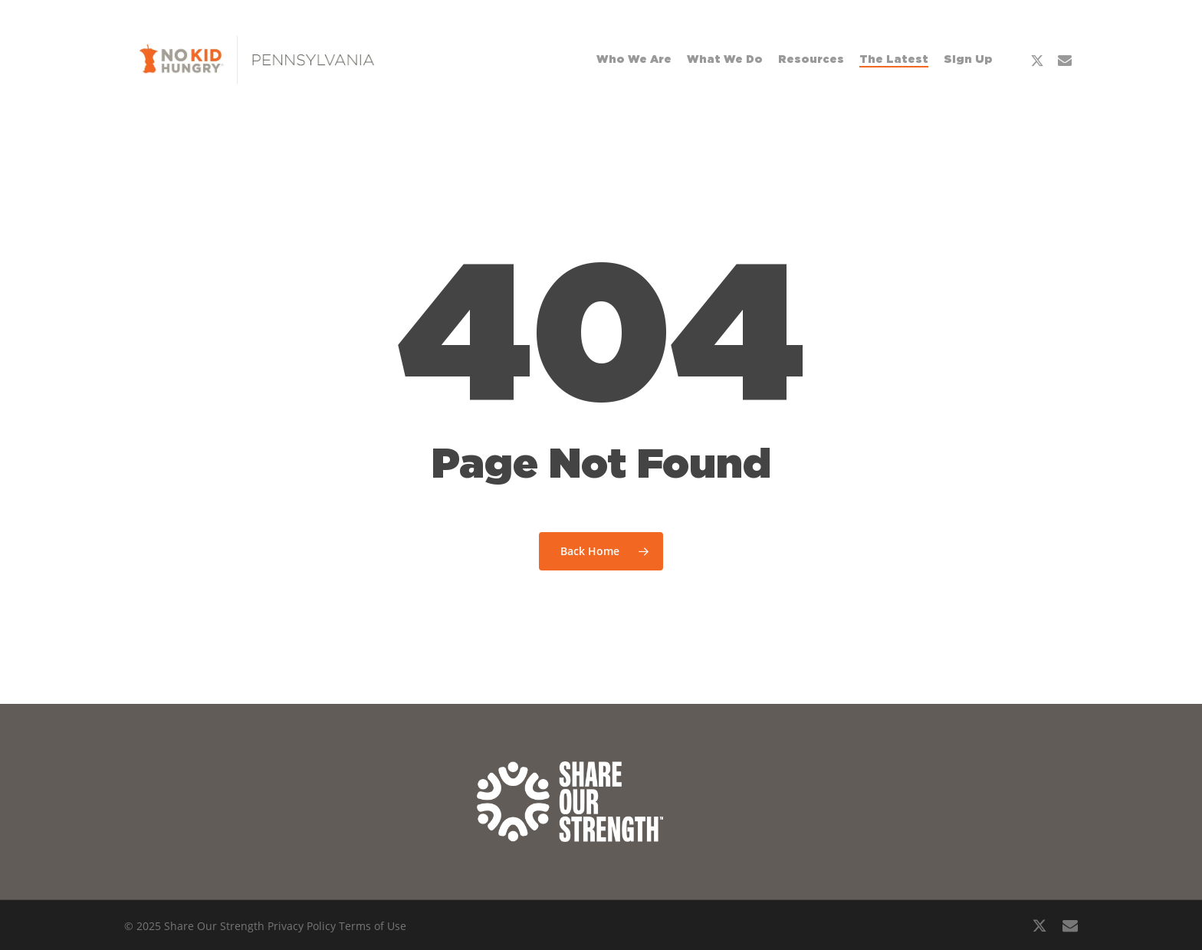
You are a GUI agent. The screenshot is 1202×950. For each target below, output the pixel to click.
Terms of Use (372, 926)
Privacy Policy (302, 926)
